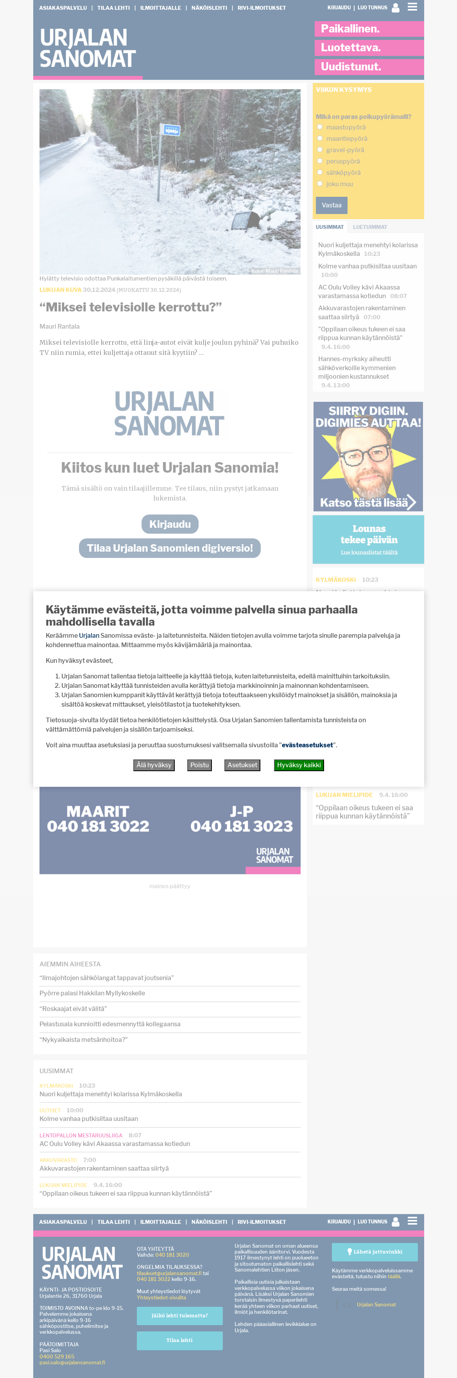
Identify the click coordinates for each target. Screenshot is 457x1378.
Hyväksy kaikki (299, 765)
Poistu (199, 765)
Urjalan (89, 635)
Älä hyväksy (154, 765)
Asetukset (242, 765)
